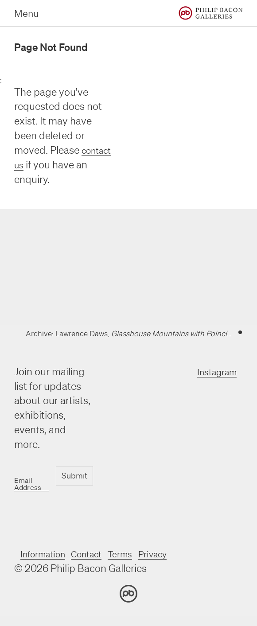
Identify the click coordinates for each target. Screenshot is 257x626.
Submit (74, 476)
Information (47, 554)
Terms (138, 554)
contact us (38, 165)
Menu (26, 13)
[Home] (211, 13)
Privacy (175, 554)
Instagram (213, 371)
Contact (99, 554)
